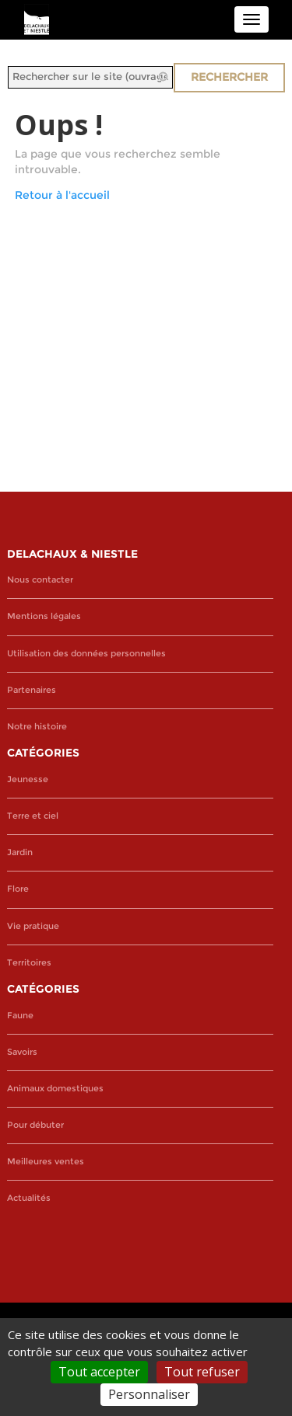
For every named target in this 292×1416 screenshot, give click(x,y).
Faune (20, 1016)
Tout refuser (202, 1371)
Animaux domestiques (55, 1089)
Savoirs (22, 1052)
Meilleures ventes (45, 1162)
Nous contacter (40, 580)
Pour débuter (35, 1125)
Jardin (20, 852)
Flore (18, 889)
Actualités (29, 1198)
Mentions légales (44, 616)
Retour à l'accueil (62, 195)
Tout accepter (99, 1371)
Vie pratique (33, 926)
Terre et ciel (32, 816)
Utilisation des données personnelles (86, 654)
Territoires (29, 963)
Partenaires (31, 690)
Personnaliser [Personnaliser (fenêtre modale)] (149, 1394)
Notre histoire (37, 727)
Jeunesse (27, 779)
